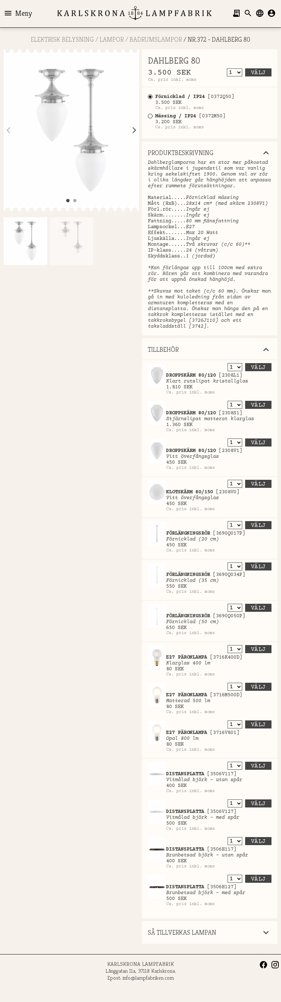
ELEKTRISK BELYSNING (62, 39)
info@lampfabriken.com (148, 977)
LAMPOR (112, 39)
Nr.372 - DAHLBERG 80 (219, 39)
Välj (258, 72)
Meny (18, 13)
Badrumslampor (156, 39)
